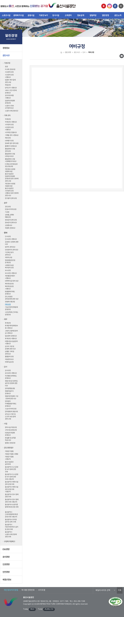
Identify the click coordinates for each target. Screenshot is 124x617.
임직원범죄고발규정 (11, 412)
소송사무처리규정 (10, 409)
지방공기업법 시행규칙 (9, 458)
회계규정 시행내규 (11, 339)
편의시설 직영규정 (11, 427)
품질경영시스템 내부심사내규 (10, 155)
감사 (5, 367)
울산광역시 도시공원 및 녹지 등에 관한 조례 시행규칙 (11, 476)
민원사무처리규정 (10, 209)
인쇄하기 (122, 56)
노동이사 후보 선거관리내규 (9, 107)
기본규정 (7, 63)
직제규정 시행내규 (11, 122)
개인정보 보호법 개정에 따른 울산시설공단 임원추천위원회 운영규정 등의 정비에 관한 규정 (11, 175)
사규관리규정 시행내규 (9, 76)
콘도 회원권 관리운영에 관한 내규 (11, 298)
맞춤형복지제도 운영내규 (10, 293)
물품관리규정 (9, 357)
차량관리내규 (9, 359)
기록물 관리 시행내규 (11, 135)
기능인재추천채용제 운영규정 (11, 308)
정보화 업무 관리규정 (11, 143)
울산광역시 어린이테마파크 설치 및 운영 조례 (11, 527)
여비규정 (8, 304)
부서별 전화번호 (28, 590)
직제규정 (8, 119)
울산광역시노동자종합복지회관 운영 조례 (11, 506)
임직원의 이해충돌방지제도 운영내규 (10, 403)
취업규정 (8, 85)
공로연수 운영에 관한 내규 (11, 243)
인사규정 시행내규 (11, 239)
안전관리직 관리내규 (11, 250)
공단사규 (12, 56)
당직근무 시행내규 (11, 88)
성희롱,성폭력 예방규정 (9, 216)
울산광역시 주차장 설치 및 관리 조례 (11, 521)
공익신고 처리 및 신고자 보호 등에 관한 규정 (10, 416)
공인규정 (8, 207)
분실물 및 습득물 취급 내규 (10, 439)
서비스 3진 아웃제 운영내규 (10, 92)
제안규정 (8, 138)
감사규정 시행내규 (11, 373)
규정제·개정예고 (9, 542)
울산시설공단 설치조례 (9, 463)
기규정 (7, 212)
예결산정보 (12, 580)
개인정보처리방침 (11, 590)
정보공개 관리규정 (11, 220)
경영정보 (12, 48)
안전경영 (12, 572)
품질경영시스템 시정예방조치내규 (10, 160)
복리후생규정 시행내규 (9, 287)
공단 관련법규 (8, 448)
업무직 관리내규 (10, 247)
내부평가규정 (9, 141)
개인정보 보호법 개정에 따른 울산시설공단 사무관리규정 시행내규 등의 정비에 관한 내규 (11, 190)
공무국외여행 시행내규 (9, 97)
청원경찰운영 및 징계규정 (10, 261)
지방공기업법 (9, 451)
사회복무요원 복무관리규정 (9, 266)
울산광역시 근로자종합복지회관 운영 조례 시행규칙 (11, 514)
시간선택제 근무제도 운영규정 (11, 313)
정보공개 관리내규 (11, 223)
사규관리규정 (9, 72)
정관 (6, 67)
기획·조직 (7, 116)
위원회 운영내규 (10, 228)
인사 (5, 233)
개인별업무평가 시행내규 (10, 277)
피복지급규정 (9, 362)
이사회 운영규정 (10, 69)
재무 (5, 319)
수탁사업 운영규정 (11, 430)
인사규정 (8, 237)
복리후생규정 (9, 284)
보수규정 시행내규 (11, 273)
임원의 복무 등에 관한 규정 (10, 81)
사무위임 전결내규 (11, 133)
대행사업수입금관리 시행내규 (11, 342)
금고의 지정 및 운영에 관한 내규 (10, 348)
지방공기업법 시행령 (11, 454)
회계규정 (8, 323)
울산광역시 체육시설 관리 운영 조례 (11, 483)
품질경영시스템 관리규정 (10, 150)
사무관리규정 (9, 125)
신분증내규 (8, 225)
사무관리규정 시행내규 (9, 128)
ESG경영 (12, 550)
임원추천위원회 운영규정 (10, 102)
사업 (5, 424)
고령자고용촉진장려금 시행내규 (11, 332)
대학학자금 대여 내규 (11, 281)
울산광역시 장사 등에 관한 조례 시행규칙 (11, 501)
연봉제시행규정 (10, 302)
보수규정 (8, 270)
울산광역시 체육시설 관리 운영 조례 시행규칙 (11, 489)
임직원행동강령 (10, 389)
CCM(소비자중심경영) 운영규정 (11, 165)
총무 (5, 203)
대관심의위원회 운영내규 (10, 434)
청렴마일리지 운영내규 (9, 392)
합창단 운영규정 (10, 443)
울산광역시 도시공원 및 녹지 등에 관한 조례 (11, 469)
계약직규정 (8, 258)
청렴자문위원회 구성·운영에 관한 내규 (11, 397)
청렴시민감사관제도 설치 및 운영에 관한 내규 (11, 383)
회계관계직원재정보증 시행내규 (11, 327)
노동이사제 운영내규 (11, 111)
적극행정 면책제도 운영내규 (11, 377)
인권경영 (12, 565)
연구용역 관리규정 (11, 198)
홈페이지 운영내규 (11, 146)
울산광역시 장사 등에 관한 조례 (11, 496)
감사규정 (8, 371)
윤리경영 (12, 557)
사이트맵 (41, 590)
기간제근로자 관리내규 (9, 254)
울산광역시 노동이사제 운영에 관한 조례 (11, 534)
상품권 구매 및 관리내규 (9, 353)
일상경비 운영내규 (11, 336)
